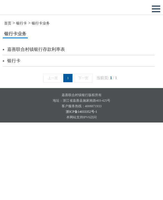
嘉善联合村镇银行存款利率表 (36, 49)
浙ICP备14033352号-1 (81, 112)
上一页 (53, 78)
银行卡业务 (41, 23)
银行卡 (21, 23)
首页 (7, 23)
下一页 (83, 78)
